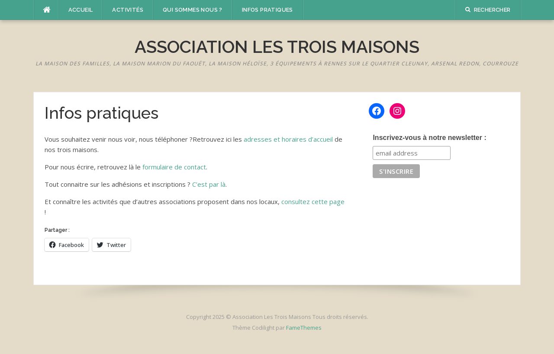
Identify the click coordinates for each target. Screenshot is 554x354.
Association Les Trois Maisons (277, 46)
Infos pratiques (267, 9)
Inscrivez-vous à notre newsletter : (429, 137)
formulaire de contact (174, 166)
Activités (127, 9)
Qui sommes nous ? (192, 9)
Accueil (80, 9)
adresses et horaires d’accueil (288, 139)
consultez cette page (313, 201)
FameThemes (304, 327)
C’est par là (208, 184)
